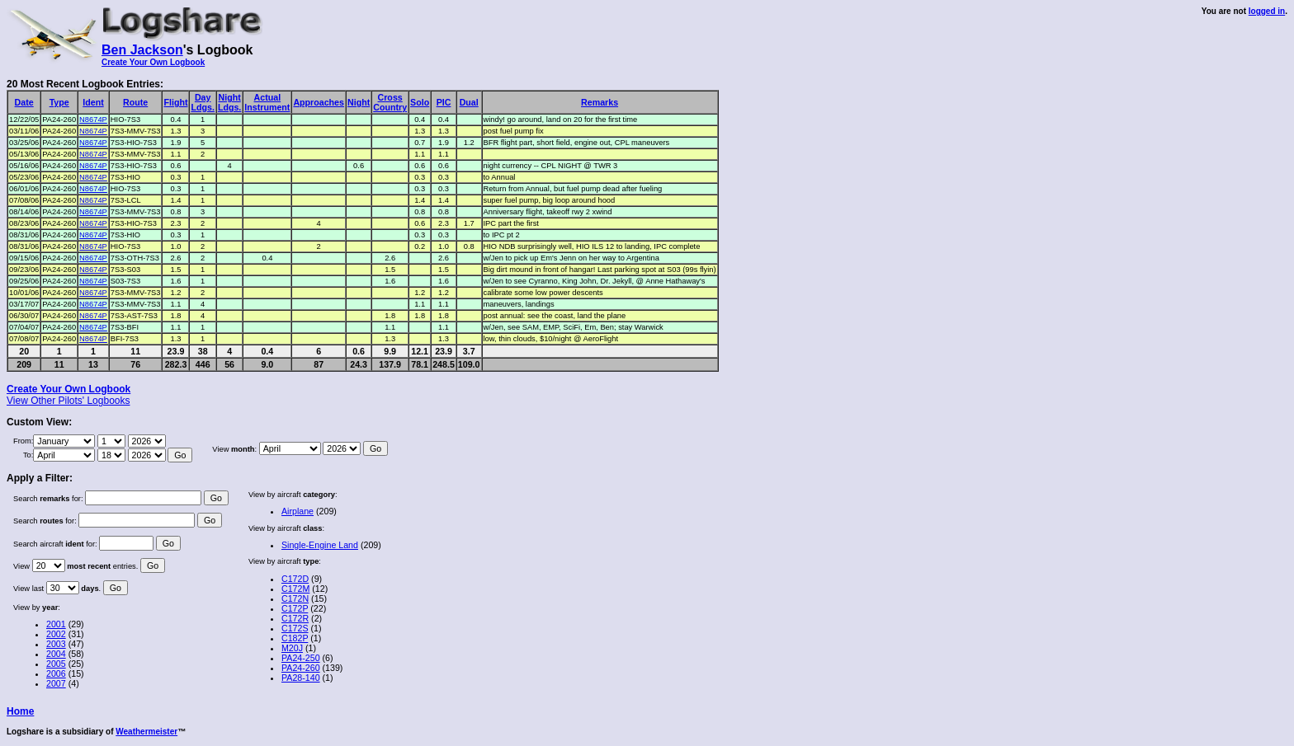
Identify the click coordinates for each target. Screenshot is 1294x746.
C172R (295, 618)
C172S (295, 628)
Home (20, 711)
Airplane (297, 511)
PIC (444, 102)
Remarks (599, 102)
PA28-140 (300, 678)
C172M (295, 589)
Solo (419, 102)
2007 (56, 683)
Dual (469, 102)
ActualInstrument (267, 102)
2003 (56, 644)
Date (24, 102)
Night (358, 102)
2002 (56, 634)
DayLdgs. (202, 102)
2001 (56, 624)
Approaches (318, 102)
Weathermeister (146, 731)
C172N (295, 598)
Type (59, 102)
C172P (294, 608)
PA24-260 (300, 668)
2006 (56, 673)
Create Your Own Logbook (153, 62)
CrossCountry (390, 102)
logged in (1267, 11)
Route (135, 102)
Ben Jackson (142, 50)
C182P (294, 638)
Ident (93, 102)
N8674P (93, 119)
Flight (175, 102)
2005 (56, 664)
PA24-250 (300, 658)
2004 (56, 654)
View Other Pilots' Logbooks (68, 400)
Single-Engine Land (319, 545)
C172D (295, 579)
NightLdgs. (229, 102)
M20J (292, 648)
